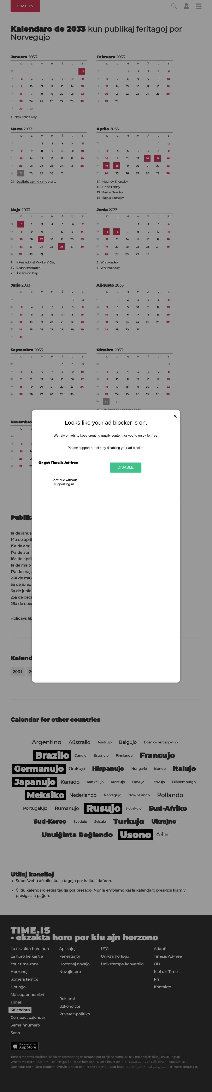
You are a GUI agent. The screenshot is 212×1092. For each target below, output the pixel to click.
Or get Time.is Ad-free (58, 463)
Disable (126, 467)
